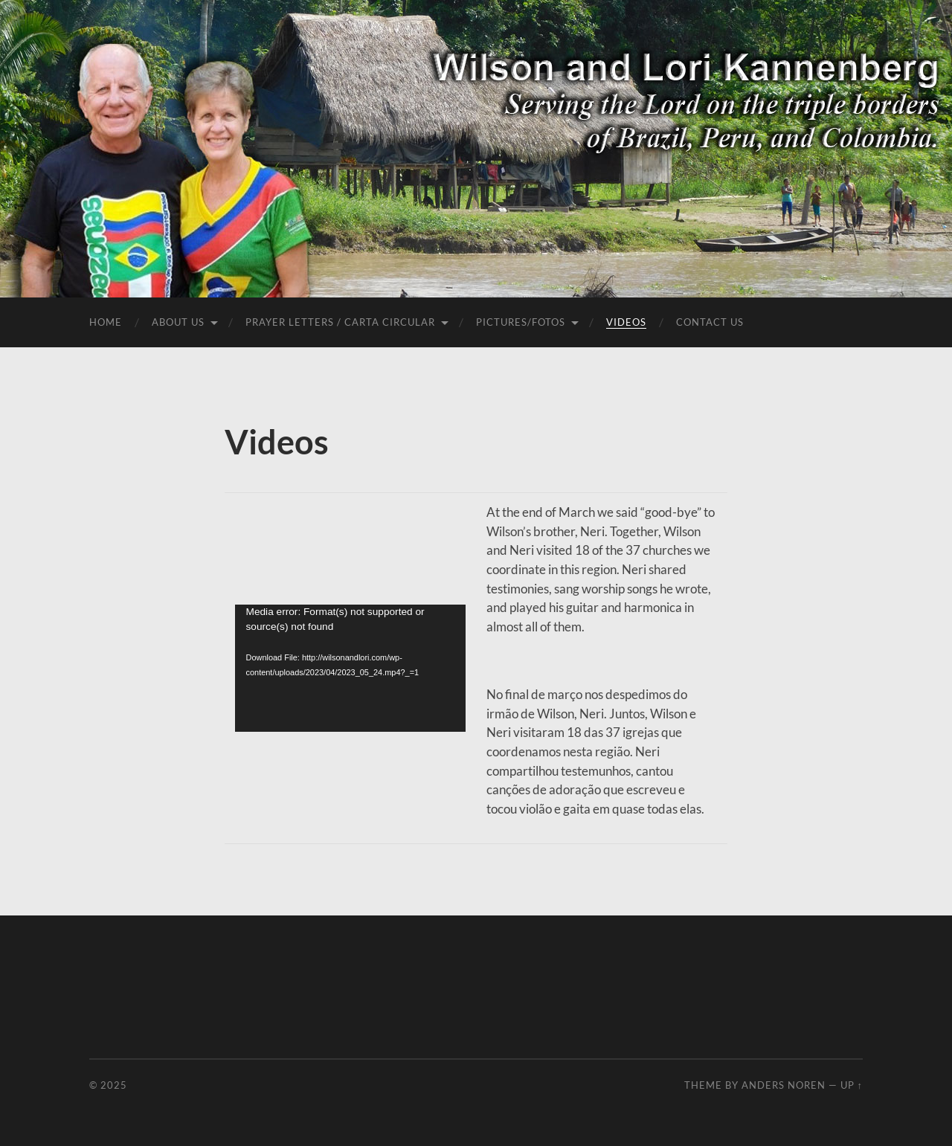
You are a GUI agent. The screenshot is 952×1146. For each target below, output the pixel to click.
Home (105, 322)
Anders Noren (784, 1085)
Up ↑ (851, 1085)
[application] (350, 668)
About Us (178, 322)
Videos (626, 322)
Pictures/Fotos (520, 322)
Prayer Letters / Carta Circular (340, 322)
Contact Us (710, 322)
